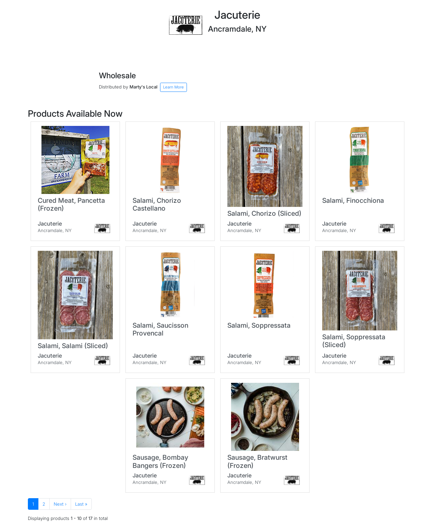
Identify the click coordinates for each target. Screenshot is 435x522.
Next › (60, 504)
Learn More (173, 87)
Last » (81, 504)
